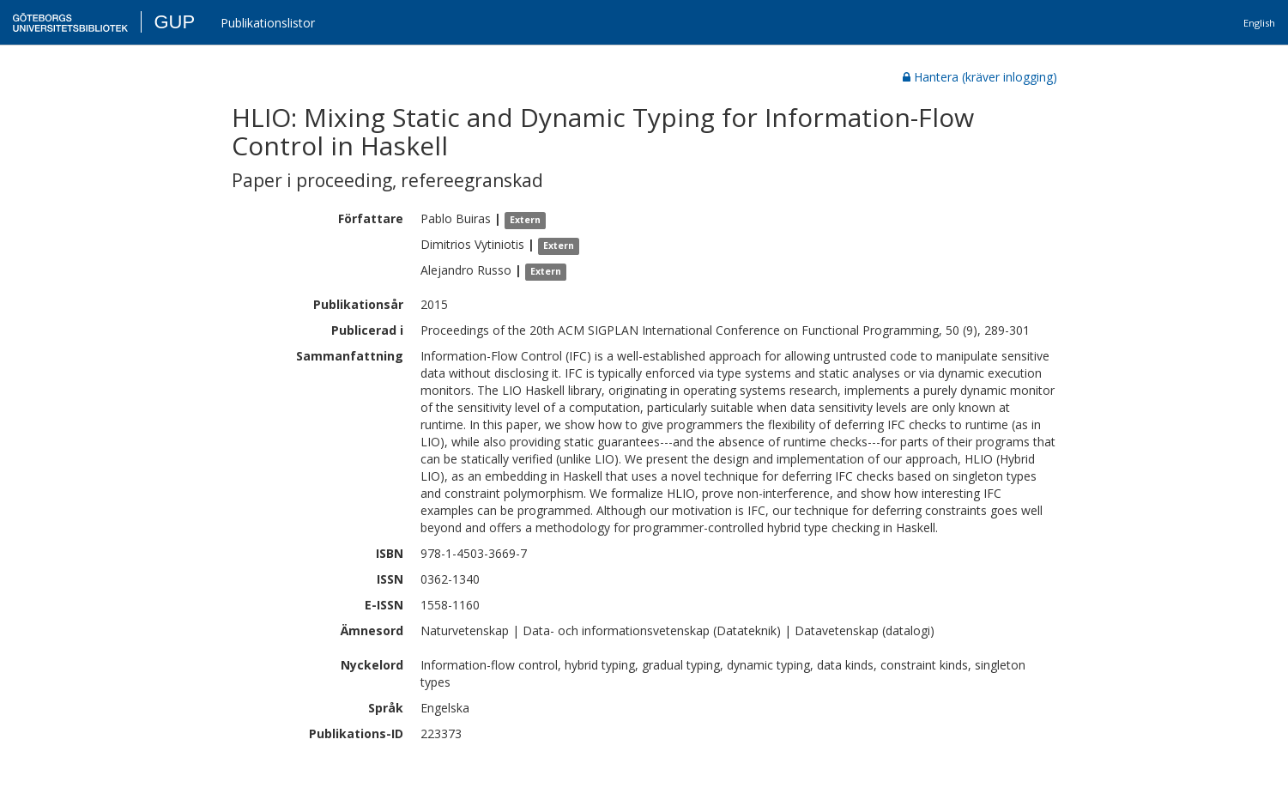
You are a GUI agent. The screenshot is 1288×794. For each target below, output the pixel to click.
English (1259, 22)
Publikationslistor (268, 23)
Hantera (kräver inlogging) (980, 77)
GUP (174, 22)
